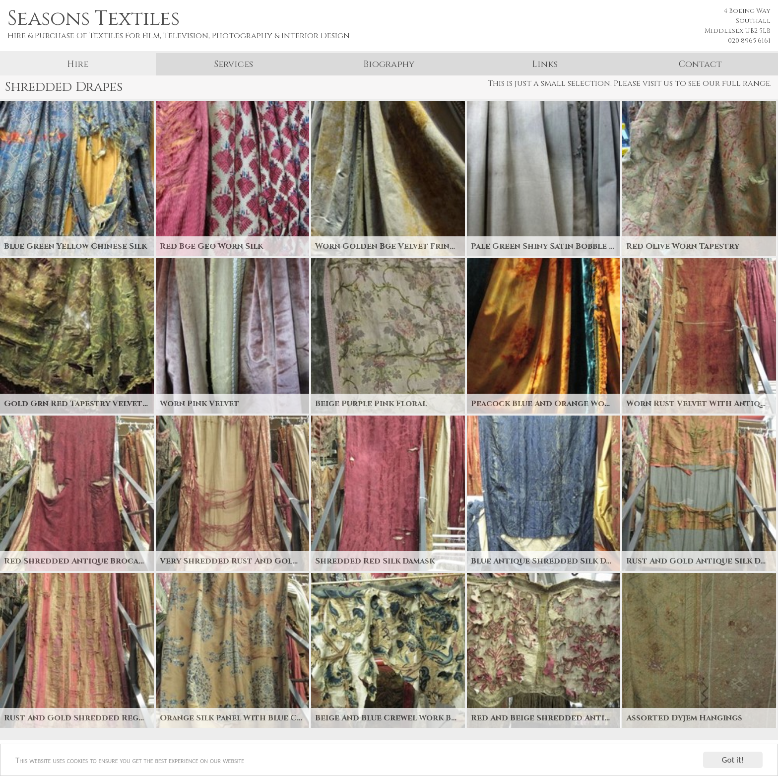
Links (545, 64)
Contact (700, 64)
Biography (388, 64)
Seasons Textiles (93, 18)
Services (233, 64)
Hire (77, 64)
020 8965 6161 (749, 40)
